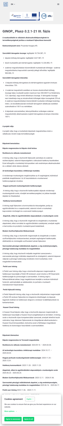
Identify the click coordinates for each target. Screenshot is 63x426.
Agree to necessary (13, 419)
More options (10, 411)
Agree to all (28, 419)
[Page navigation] (58, 4)
